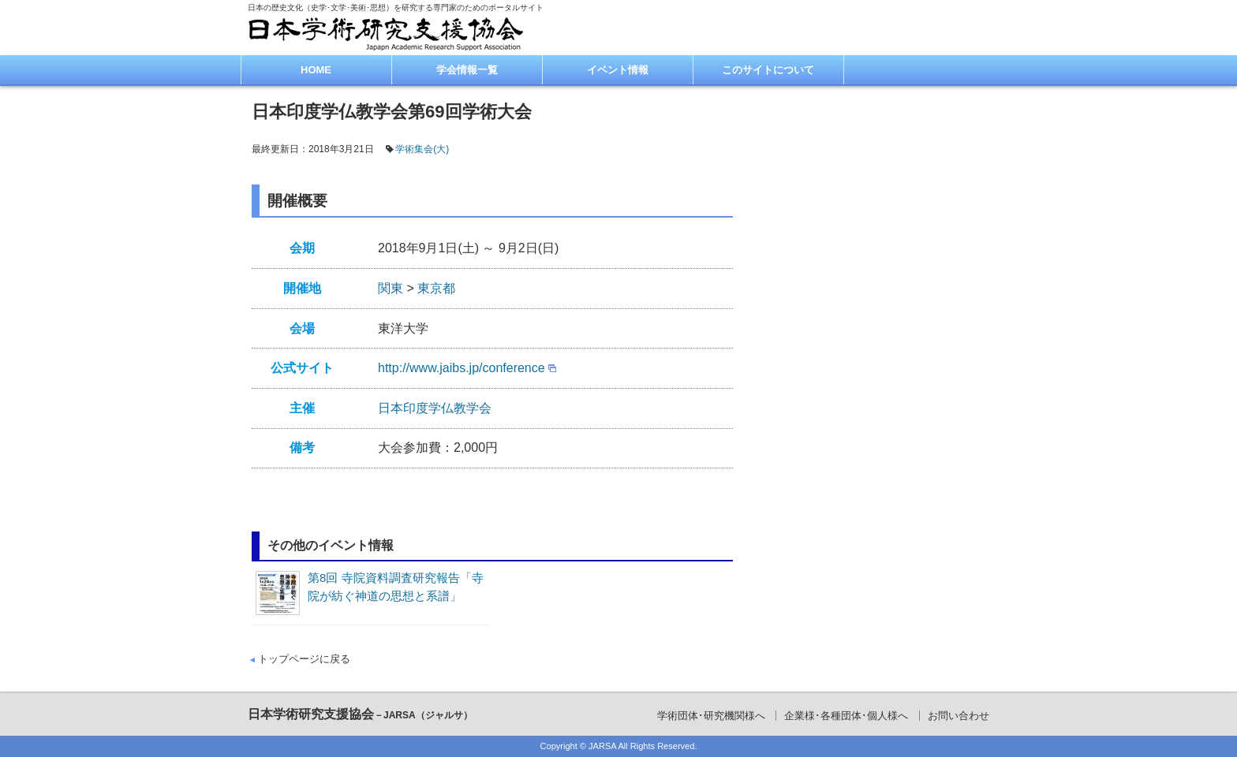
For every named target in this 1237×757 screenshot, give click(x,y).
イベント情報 (617, 70)
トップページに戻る (304, 659)
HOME (316, 70)
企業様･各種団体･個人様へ (846, 715)
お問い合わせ (958, 715)
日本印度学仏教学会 (434, 408)
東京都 (436, 288)
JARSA (602, 746)
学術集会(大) (422, 149)
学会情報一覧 (467, 70)
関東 (390, 288)
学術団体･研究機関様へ (711, 715)
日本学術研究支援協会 (360, 714)
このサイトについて (768, 70)
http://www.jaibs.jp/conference (461, 368)
